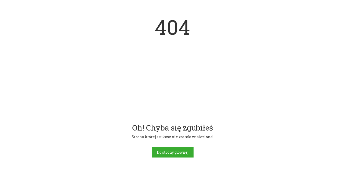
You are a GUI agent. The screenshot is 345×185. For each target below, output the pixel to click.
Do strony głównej (172, 152)
